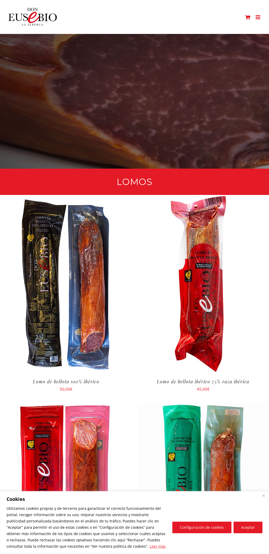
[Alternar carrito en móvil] (247, 17)
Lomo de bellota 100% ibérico (66, 381)
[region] (134, 522)
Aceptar (248, 527)
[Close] (263, 495)
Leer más (158, 546)
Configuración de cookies (202, 527)
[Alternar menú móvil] (258, 17)
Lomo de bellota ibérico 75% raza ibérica (203, 381)
